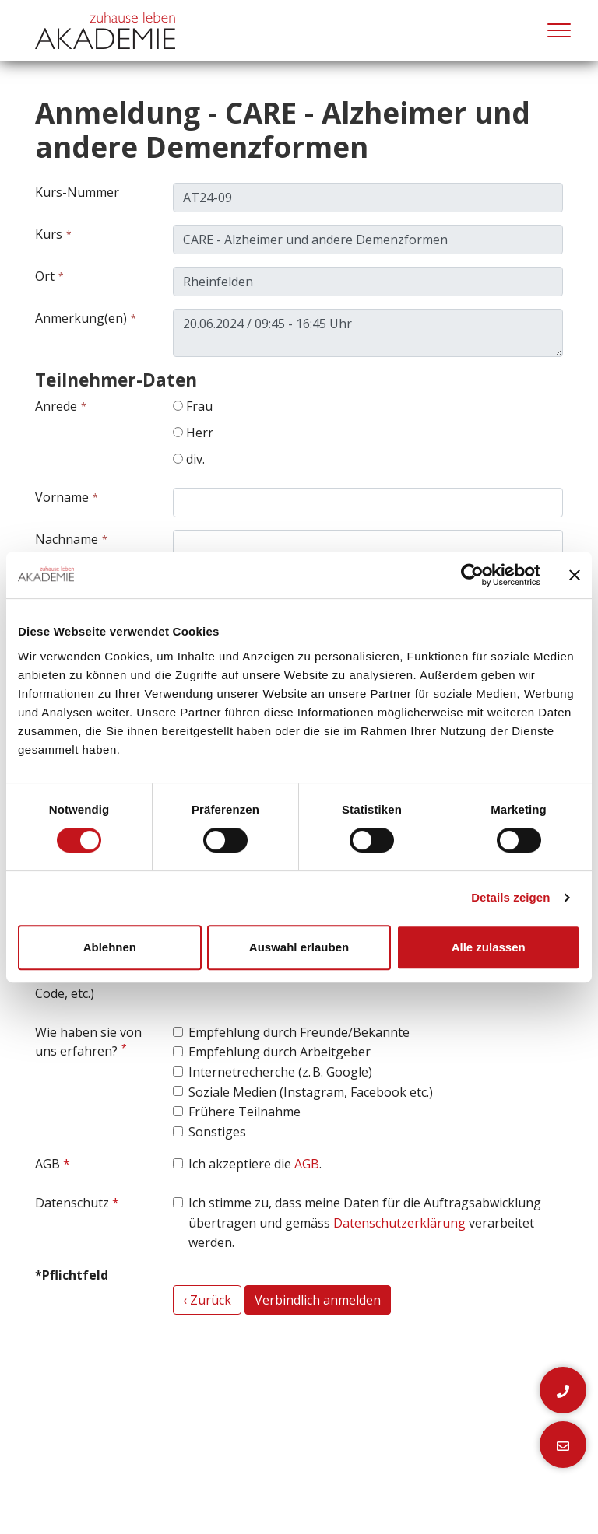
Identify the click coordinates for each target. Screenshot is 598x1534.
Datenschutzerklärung (399, 1222)
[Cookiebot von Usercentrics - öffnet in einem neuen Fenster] (472, 575)
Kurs (48, 234)
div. (189, 459)
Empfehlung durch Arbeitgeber (279, 1051)
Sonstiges (217, 1131)
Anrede (56, 406)
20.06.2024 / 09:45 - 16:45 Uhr (368, 333)
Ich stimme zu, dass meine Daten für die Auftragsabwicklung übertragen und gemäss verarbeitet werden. (364, 1222)
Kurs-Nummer (77, 192)
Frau (193, 406)
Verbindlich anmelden (318, 1299)
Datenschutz (72, 1202)
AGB (47, 1163)
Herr (193, 432)
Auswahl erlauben (299, 947)
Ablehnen (109, 947)
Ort (45, 276)
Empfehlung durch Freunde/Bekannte (299, 1032)
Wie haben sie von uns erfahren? (88, 1041)
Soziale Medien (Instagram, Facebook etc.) (310, 1092)
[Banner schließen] (574, 574)
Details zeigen (510, 897)
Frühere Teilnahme (244, 1111)
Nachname (66, 539)
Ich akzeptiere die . (255, 1163)
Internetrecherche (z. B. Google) (280, 1071)
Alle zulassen (489, 947)
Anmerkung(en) (81, 318)
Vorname (62, 497)
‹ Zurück (207, 1299)
